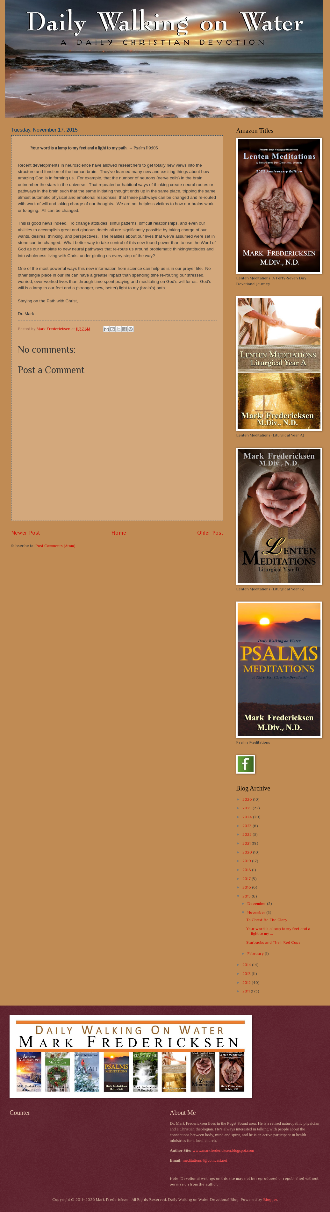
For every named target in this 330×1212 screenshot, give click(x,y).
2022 (247, 834)
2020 (247, 852)
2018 (247, 869)
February (256, 953)
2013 (247, 973)
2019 (247, 860)
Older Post (210, 533)
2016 (247, 887)
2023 (247, 825)
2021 (247, 843)
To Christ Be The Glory (266, 919)
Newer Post (25, 533)
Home (118, 533)
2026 (247, 799)
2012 (247, 982)
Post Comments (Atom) (55, 545)
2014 (247, 964)
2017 (247, 878)
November (256, 912)
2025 (247, 807)
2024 (247, 816)
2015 (247, 896)
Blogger (270, 1199)
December (257, 903)
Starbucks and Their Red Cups (273, 942)
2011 (246, 991)
